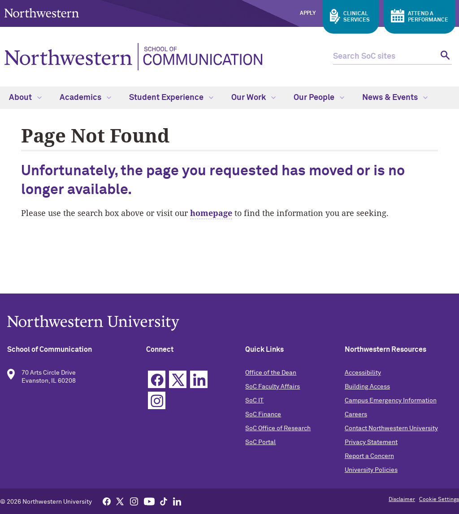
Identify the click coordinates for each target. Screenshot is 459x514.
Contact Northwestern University (391, 428)
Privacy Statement (371, 442)
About (25, 98)
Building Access (367, 387)
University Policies (371, 470)
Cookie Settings (439, 499)
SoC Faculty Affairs (272, 387)
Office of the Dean (270, 373)
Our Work (253, 98)
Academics (85, 98)
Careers (356, 414)
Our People (319, 98)
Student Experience (171, 98)
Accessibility (363, 373)
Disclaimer (402, 499)
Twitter (177, 379)
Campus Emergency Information (391, 400)
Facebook (156, 379)
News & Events (395, 98)
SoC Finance (263, 414)
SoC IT (254, 400)
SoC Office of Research (278, 428)
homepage (211, 212)
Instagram (156, 400)
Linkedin (199, 379)
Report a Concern (369, 456)
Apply (308, 13)
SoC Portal (260, 442)
